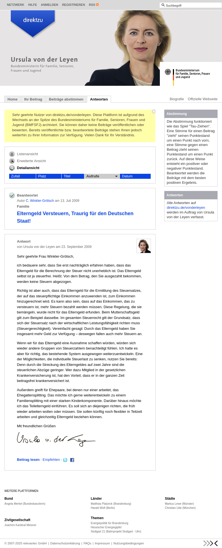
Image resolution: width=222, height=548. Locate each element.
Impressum (102, 543)
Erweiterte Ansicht (27, 161)
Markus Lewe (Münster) (179, 503)
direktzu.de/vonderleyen (186, 207)
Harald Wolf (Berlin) (103, 507)
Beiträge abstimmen (66, 99)
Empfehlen (51, 459)
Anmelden (49, 4)
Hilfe (32, 4)
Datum (127, 176)
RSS (92, 4)
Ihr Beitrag (33, 99)
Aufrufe (102, 176)
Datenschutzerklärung (65, 543)
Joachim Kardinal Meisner (20, 525)
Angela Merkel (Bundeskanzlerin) (24, 503)
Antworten (99, 99)
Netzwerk (15, 4)
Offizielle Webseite (203, 99)
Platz (42, 176)
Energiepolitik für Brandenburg (109, 523)
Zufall (15, 176)
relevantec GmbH (35, 543)
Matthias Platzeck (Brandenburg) (111, 503)
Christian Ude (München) (180, 507)
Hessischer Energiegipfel (106, 527)
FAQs (87, 543)
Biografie (177, 99)
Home (12, 99)
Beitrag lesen (28, 459)
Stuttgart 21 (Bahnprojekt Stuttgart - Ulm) (116, 531)
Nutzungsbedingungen (128, 543)
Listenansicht (23, 154)
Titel (67, 176)
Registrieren (73, 4)
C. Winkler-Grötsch (40, 201)
